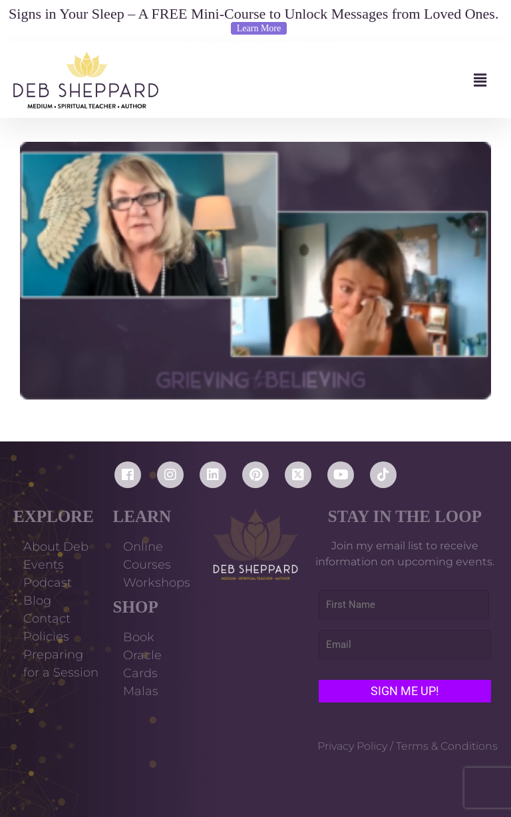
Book (138, 637)
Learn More (259, 28)
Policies (46, 636)
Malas (140, 691)
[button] (328, 80)
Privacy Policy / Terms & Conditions (407, 746)
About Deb (55, 546)
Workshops (156, 582)
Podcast (47, 582)
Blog (37, 600)
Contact (47, 618)
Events (43, 564)
